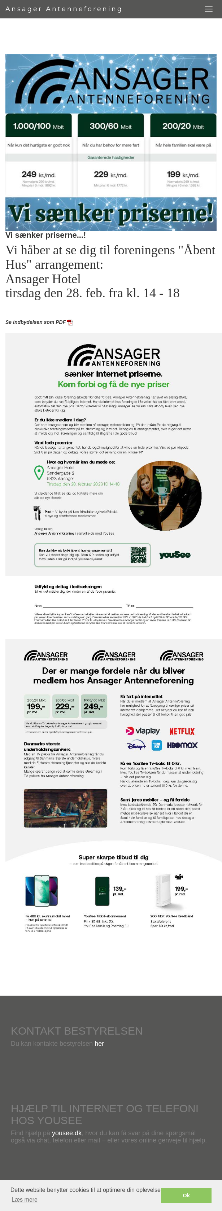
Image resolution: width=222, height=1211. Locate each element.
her (99, 1043)
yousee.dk (67, 1133)
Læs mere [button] (25, 1200)
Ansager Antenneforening (64, 9)
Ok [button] (186, 1195)
